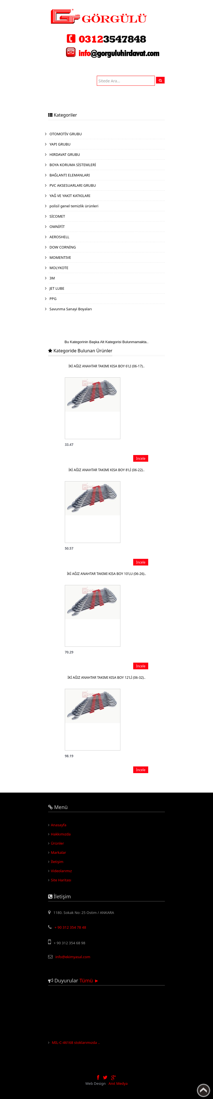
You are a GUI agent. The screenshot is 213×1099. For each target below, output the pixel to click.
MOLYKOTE (58, 267)
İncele (140, 458)
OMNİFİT (57, 226)
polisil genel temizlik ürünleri (73, 205)
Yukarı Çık (203, 1090)
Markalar (58, 852)
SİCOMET (57, 216)
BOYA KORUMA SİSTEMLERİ (72, 164)
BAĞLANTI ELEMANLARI (69, 175)
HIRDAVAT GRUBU (64, 154)
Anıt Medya (118, 1083)
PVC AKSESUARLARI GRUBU (72, 185)
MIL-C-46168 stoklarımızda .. (76, 1046)
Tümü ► (89, 980)
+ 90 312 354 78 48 (70, 927)
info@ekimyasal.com (72, 956)
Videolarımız (61, 870)
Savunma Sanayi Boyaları (70, 308)
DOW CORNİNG (62, 247)
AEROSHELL (59, 236)
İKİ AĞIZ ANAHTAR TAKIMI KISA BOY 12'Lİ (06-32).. (106, 677)
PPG (52, 298)
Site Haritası (61, 879)
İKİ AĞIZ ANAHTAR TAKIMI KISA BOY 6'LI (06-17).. (106, 366)
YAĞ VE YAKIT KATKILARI (69, 195)
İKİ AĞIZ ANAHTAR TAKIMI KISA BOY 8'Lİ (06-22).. (106, 470)
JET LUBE (56, 288)
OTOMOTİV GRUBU (65, 133)
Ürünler (57, 843)
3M (52, 278)
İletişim (57, 861)
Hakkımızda (61, 834)
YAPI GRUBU (60, 144)
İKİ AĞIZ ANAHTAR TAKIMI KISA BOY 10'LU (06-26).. (106, 573)
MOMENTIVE (60, 257)
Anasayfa (58, 824)
